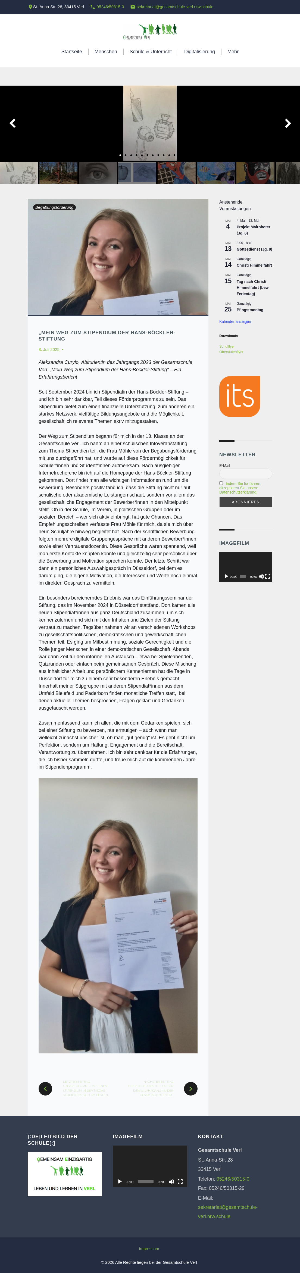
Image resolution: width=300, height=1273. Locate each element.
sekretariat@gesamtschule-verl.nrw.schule (175, 6)
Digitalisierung (199, 51)
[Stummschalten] (261, 576)
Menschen (106, 51)
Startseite (71, 51)
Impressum (149, 1248)
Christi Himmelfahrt (254, 265)
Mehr (233, 51)
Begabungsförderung (54, 207)
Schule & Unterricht (151, 51)
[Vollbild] (267, 576)
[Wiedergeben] (226, 576)
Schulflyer (227, 346)
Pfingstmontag (250, 310)
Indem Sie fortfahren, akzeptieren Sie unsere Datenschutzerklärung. (240, 487)
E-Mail (224, 465)
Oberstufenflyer (231, 352)
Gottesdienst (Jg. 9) (254, 249)
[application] (245, 567)
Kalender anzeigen (235, 321)
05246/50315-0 (110, 6)
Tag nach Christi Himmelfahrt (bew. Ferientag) (253, 287)
